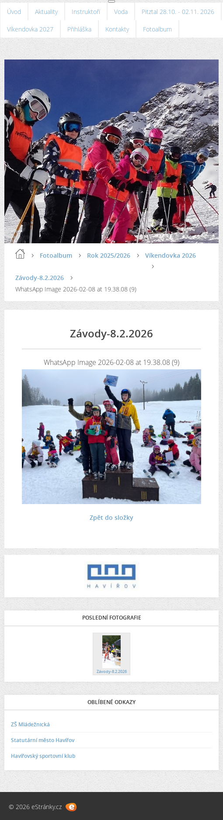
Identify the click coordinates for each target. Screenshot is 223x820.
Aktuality (46, 11)
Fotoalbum (157, 29)
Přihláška (79, 29)
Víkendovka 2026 (170, 255)
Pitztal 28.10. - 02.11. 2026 (178, 11)
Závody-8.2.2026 (39, 277)
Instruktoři (86, 11)
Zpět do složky (111, 517)
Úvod (14, 11)
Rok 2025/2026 (108, 255)
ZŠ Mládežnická (30, 724)
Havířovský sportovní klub (43, 756)
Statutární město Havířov (42, 740)
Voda (121, 11)
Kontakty (117, 29)
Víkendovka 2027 (30, 29)
